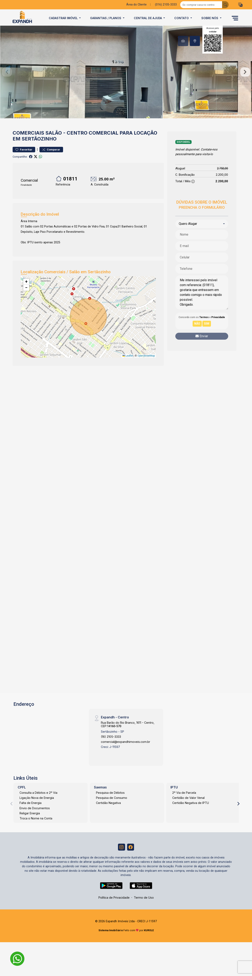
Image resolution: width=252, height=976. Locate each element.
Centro (77, 142)
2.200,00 (222, 184)
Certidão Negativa (108, 812)
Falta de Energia (30, 812)
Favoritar (23, 158)
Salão (53, 142)
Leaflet (127, 364)
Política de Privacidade (114, 907)
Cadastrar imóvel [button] (64, 18)
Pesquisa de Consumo (111, 806)
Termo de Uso (144, 907)
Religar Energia (30, 822)
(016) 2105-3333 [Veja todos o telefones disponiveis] (166, 4)
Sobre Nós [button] (210, 18)
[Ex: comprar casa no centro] (201, 4)
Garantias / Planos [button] (106, 18)
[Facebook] (131, 856)
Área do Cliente (136, 4)
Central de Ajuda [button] (148, 18)
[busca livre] (225, 4)
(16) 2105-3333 (111, 745)
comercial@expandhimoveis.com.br (125, 750)
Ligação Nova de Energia (37, 806)
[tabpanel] (126, 76)
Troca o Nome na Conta (36, 827)
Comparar (51, 158)
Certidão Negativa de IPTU (190, 812)
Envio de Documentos (35, 817)
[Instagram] (121, 856)
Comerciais (28, 142)
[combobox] (201, 232)
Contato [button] (182, 18)
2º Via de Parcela (184, 801)
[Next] (238, 812)
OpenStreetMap (146, 364)
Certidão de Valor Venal (188, 806)
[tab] (183, 41)
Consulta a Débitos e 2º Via (38, 801)
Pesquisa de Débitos (110, 801)
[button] (240, 5)
